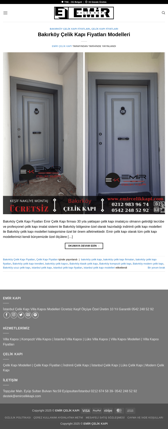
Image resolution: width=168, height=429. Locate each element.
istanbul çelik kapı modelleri (99, 267)
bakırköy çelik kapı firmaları (118, 259)
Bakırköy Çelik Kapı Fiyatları (70, 29)
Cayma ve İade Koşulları (145, 417)
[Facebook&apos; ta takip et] (6, 315)
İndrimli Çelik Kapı (76, 365)
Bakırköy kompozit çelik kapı (115, 263)
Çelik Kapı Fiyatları (104, 29)
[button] (5, 13)
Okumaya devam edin (84, 246)
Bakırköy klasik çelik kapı (83, 263)
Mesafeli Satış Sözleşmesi (105, 417)
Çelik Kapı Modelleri (17, 365)
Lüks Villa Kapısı (96, 339)
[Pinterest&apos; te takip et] (35, 315)
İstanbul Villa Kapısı (68, 339)
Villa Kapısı (11, 339)
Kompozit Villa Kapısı (36, 339)
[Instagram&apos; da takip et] (14, 315)
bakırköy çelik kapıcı (56, 263)
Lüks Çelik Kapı (132, 365)
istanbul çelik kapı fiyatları (67, 267)
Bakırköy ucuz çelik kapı (16, 267)
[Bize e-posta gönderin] (28, 315)
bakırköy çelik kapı (91, 259)
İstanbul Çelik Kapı (105, 365)
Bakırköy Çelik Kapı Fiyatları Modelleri (84, 34)
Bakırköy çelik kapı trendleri (28, 263)
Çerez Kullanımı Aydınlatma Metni (58, 417)
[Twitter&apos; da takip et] (21, 315)
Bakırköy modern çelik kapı (148, 263)
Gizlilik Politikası (18, 417)
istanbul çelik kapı (42, 267)
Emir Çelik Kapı (62, 46)
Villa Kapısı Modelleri (125, 339)
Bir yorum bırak (156, 267)
